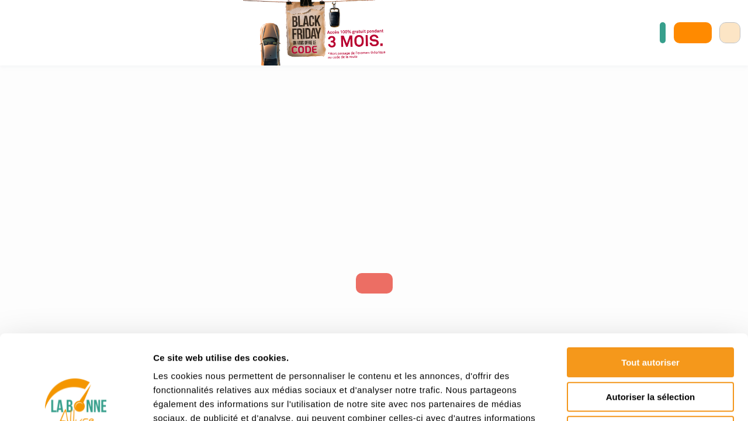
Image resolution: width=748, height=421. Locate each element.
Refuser (650, 346)
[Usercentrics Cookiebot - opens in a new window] (76, 398)
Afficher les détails (643, 398)
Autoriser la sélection (650, 313)
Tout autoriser (650, 278)
